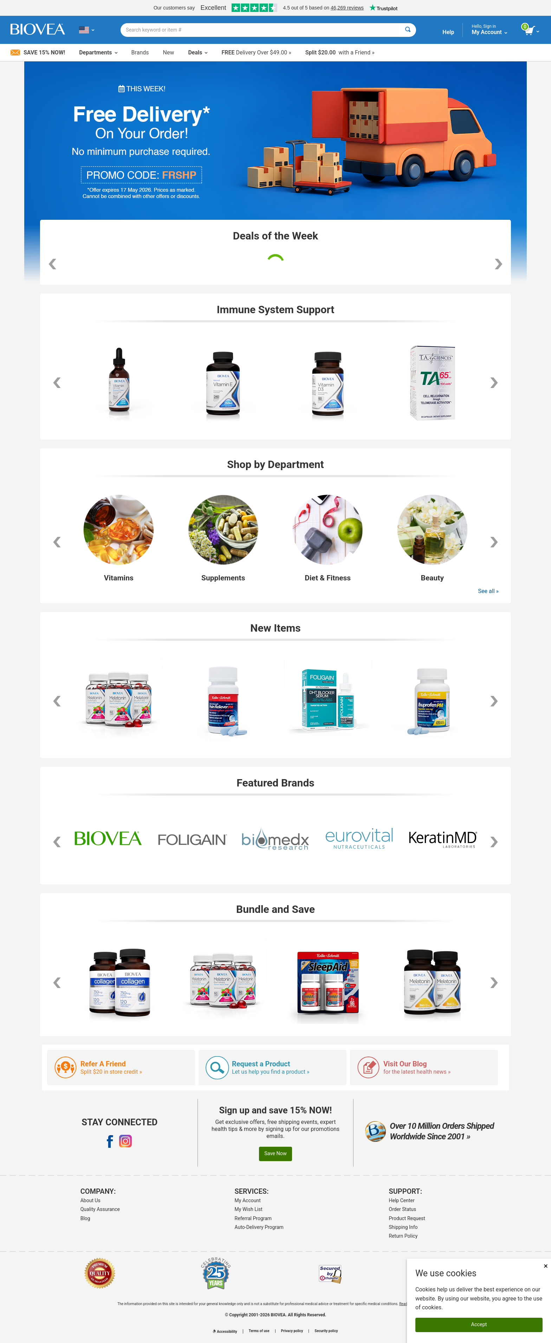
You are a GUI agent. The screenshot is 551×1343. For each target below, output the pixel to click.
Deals (197, 52)
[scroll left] (57, 383)
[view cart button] (532, 31)
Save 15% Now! (38, 52)
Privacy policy (292, 1331)
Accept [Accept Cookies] (479, 1325)
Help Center (402, 1200)
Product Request (407, 1218)
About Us (90, 1200)
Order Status (402, 1209)
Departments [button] (98, 52)
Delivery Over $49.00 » (256, 52)
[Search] (408, 30)
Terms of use (259, 1331)
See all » (488, 591)
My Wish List (248, 1209)
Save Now (275, 1154)
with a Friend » (340, 52)
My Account (248, 1200)
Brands (140, 52)
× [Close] (546, 1266)
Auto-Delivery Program (259, 1227)
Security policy (326, 1331)
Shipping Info (403, 1227)
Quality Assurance (100, 1209)
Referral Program (253, 1218)
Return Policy (403, 1236)
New (168, 52)
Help (448, 32)
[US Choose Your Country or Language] (86, 30)
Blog (85, 1218)
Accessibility (225, 1332)
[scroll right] (494, 383)
